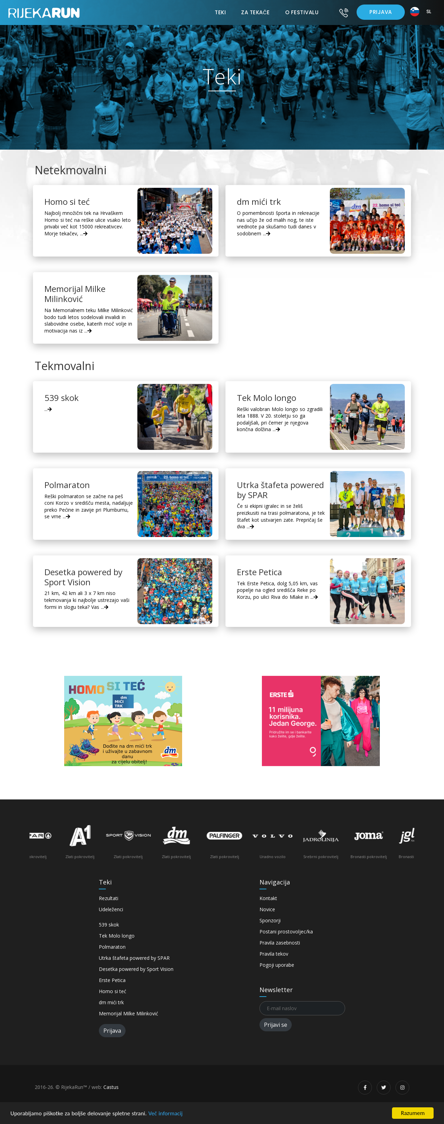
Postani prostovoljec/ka (286, 931)
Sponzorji (270, 920)
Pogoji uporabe (276, 965)
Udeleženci (111, 909)
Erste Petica (112, 980)
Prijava (380, 12)
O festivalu (302, 12)
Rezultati (108, 898)
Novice (267, 909)
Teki (220, 12)
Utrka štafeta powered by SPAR (134, 958)
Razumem (413, 1113)
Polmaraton (112, 946)
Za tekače (255, 12)
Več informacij (165, 1113)
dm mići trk (111, 1002)
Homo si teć (112, 991)
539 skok (109, 924)
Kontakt (268, 898)
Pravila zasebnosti (279, 942)
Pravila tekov (273, 953)
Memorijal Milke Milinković (128, 1013)
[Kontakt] (343, 12)
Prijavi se (275, 1025)
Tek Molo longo (117, 935)
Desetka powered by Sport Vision (136, 969)
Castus (111, 1087)
